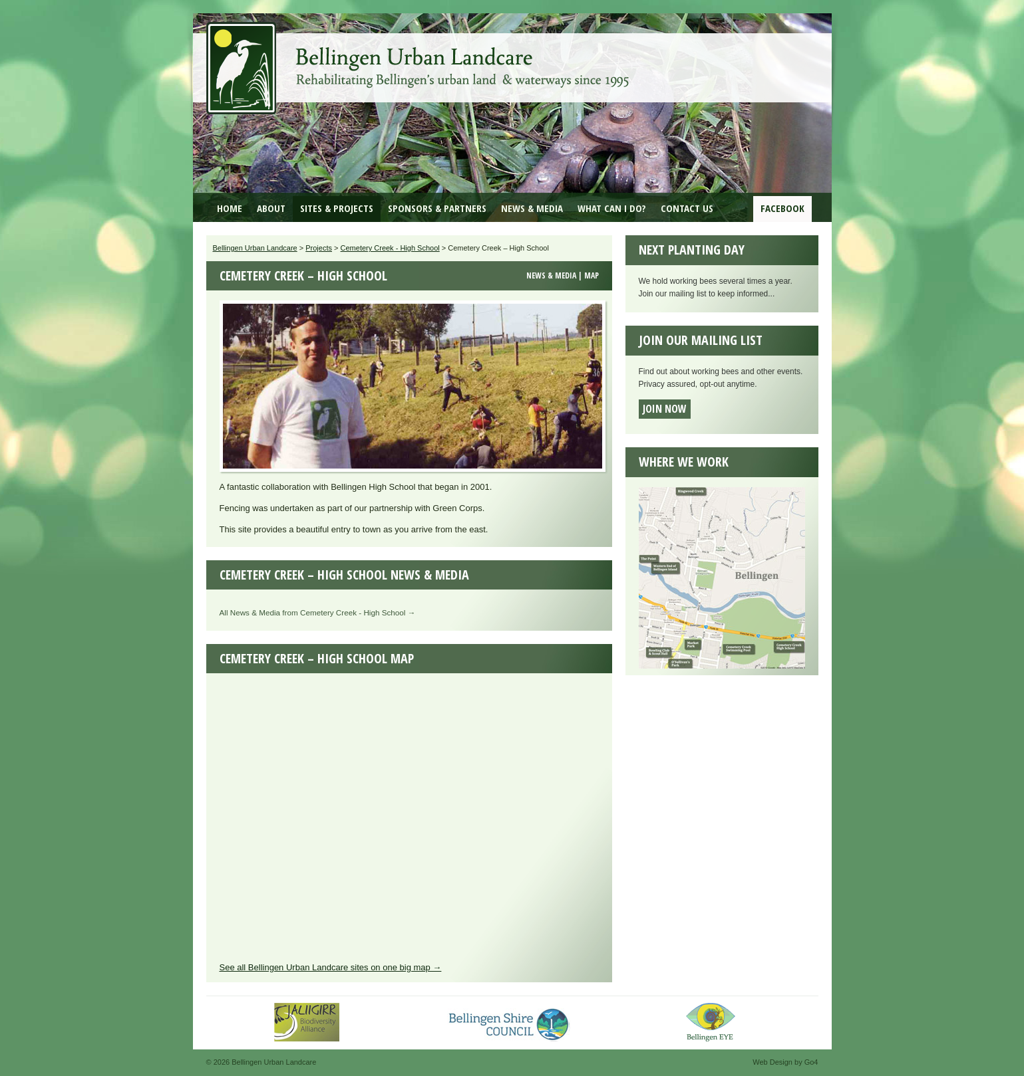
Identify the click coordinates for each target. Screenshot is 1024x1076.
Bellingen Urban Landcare (419, 58)
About (271, 208)
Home (229, 208)
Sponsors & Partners (437, 208)
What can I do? (612, 208)
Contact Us (687, 208)
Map (591, 275)
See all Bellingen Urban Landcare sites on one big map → (331, 967)
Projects (318, 248)
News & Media (532, 208)
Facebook (782, 208)
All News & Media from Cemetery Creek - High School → (318, 612)
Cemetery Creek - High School (390, 248)
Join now (665, 408)
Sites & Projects (336, 208)
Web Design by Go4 (785, 1062)
